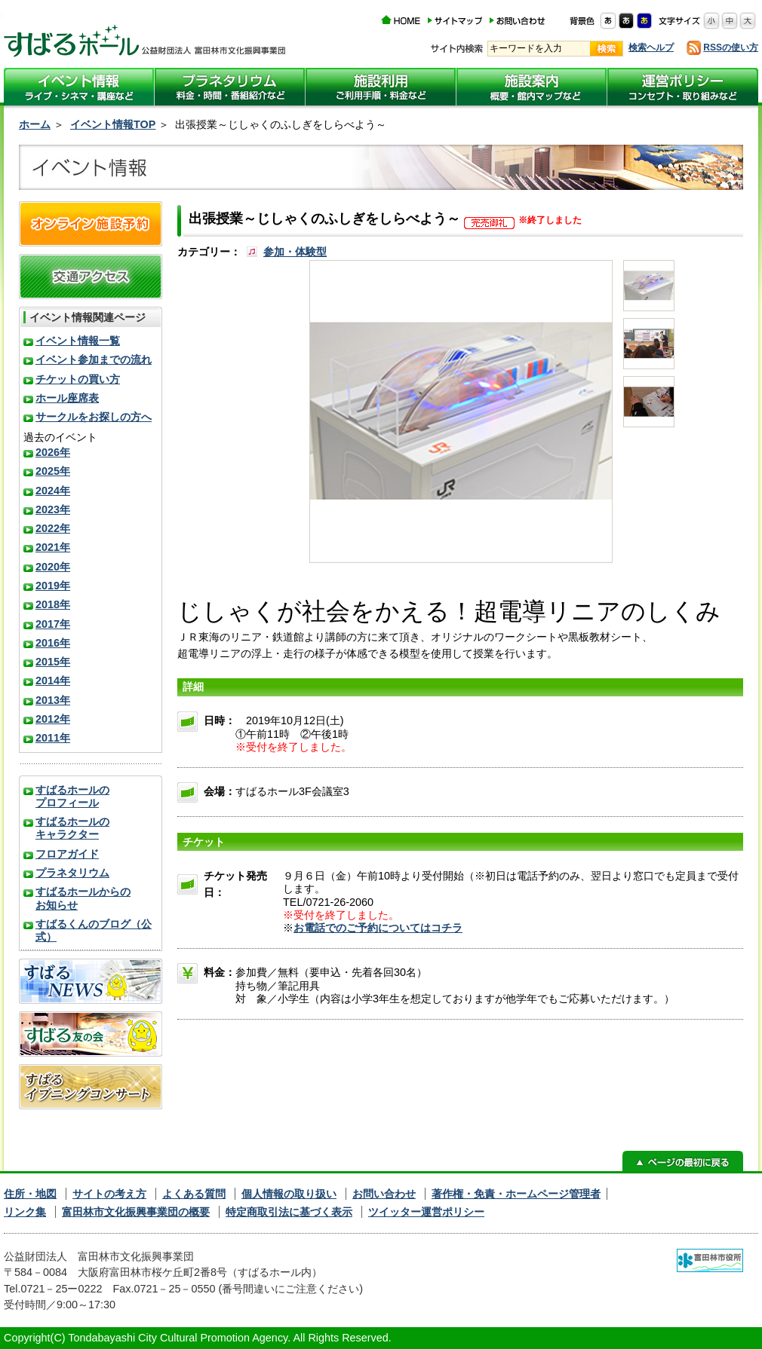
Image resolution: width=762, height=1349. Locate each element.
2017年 (52, 624)
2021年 (52, 547)
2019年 (52, 586)
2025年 (52, 471)
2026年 (52, 452)
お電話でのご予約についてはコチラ (377, 928)
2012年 (52, 719)
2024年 (52, 491)
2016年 (52, 643)
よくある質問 (194, 1194)
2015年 (52, 662)
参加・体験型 (295, 252)
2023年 (52, 509)
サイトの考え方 (109, 1194)
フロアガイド (67, 854)
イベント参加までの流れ (93, 359)
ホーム (35, 124)
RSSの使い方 (730, 47)
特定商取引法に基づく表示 (289, 1212)
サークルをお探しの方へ (93, 417)
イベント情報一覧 (77, 341)
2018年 (52, 604)
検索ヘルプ (651, 47)
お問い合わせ (384, 1194)
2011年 (52, 738)
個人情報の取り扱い (288, 1194)
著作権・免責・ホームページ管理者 (516, 1194)
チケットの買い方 (77, 379)
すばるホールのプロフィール (72, 796)
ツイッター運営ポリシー (426, 1212)
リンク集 (25, 1212)
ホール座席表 (67, 398)
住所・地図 (30, 1194)
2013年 (52, 700)
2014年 (52, 680)
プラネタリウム (72, 873)
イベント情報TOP (112, 124)
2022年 (52, 528)
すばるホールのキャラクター (72, 827)
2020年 (52, 567)
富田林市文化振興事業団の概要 (136, 1212)
